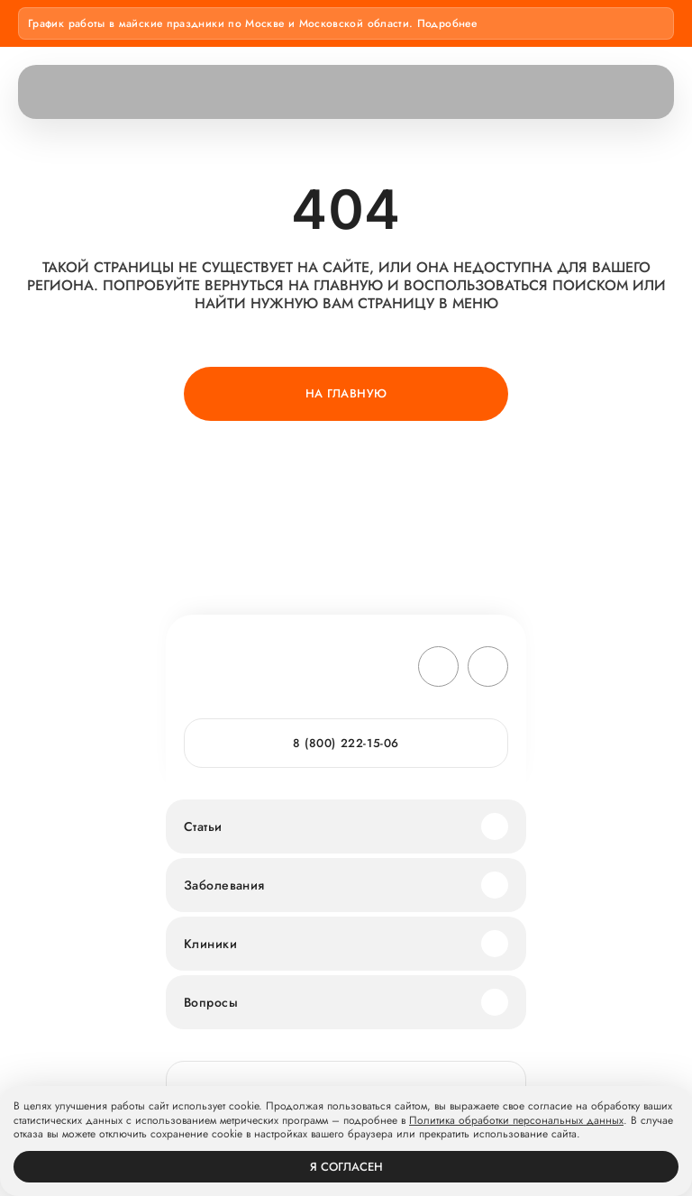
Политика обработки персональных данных (516, 1121)
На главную (346, 393)
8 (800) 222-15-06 (346, 743)
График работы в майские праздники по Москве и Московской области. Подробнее (252, 23)
